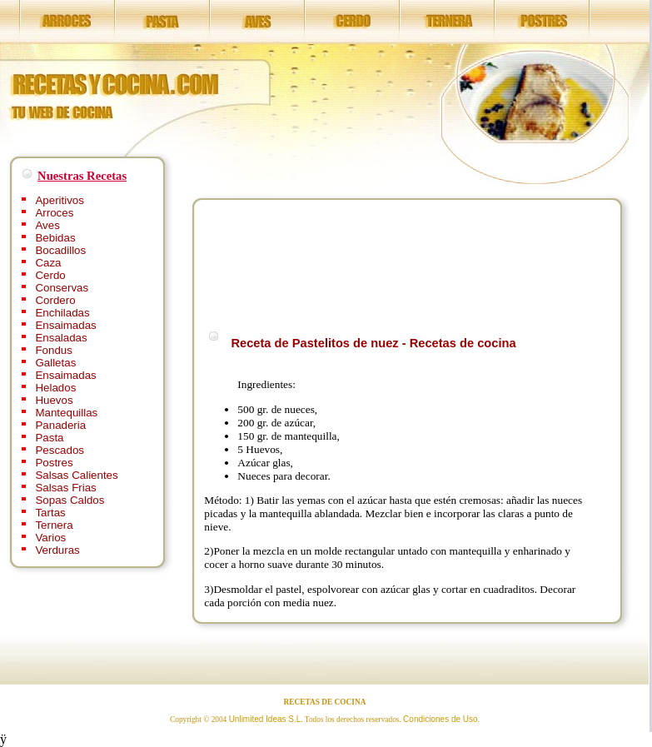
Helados (55, 387)
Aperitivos (59, 200)
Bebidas (55, 238)
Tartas (50, 512)
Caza (48, 262)
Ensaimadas (65, 325)
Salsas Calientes (76, 475)
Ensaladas (61, 337)
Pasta (49, 437)
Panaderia (60, 425)
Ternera (53, 525)
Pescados (59, 450)
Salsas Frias (65, 487)
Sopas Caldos (69, 500)
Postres (53, 462)
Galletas (55, 362)
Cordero (55, 300)
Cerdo (50, 275)
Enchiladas (62, 312)
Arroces (54, 213)
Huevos (53, 400)
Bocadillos (60, 250)
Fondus (53, 350)
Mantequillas (66, 412)
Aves (47, 225)
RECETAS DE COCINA (325, 702)
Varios (50, 537)
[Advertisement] (257, 262)
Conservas (61, 287)
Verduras (57, 550)
